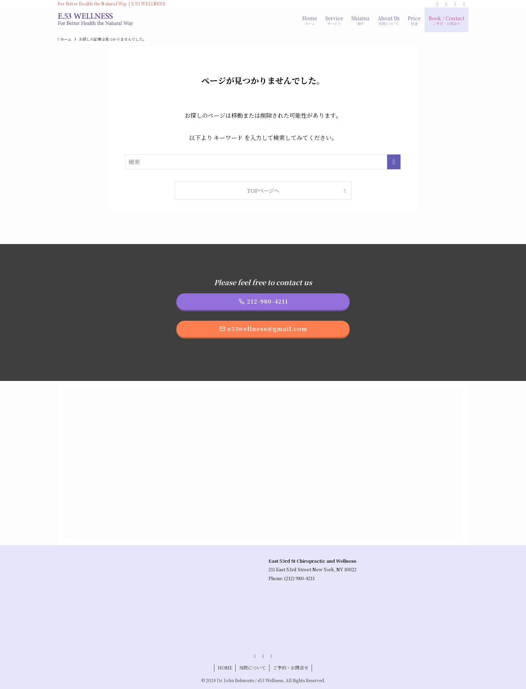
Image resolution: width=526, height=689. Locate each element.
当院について (252, 667)
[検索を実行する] (394, 161)
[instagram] (446, 4)
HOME (225, 667)
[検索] (464, 4)
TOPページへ (263, 190)
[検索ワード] (263, 161)
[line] (455, 4)
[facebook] (437, 4)
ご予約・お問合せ (291, 667)
